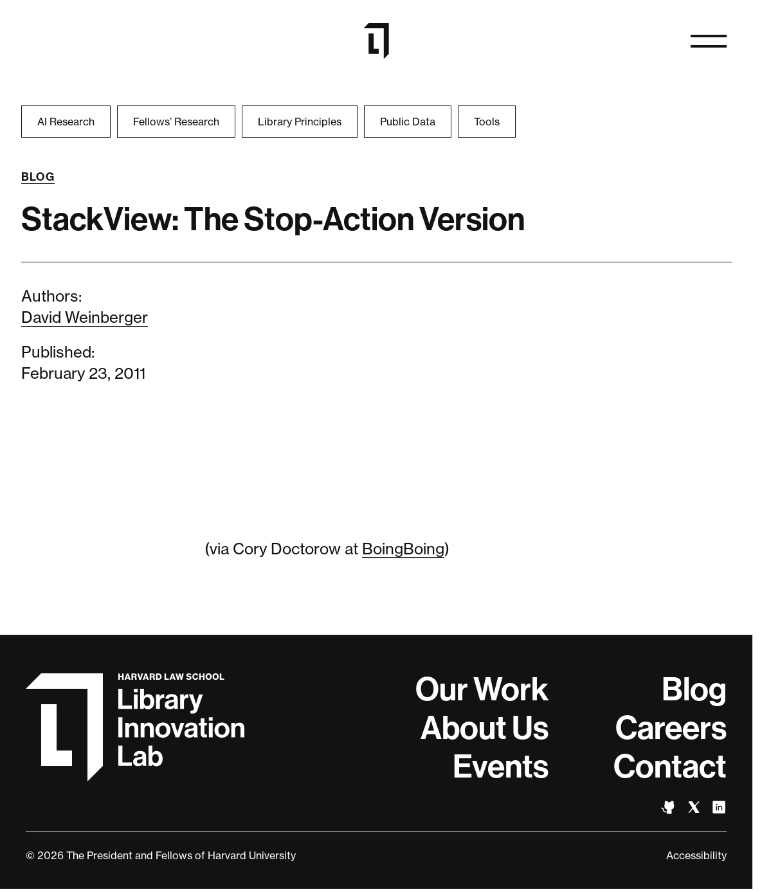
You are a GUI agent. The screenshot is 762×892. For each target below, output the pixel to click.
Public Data (407, 121)
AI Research (66, 121)
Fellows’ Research (176, 121)
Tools (487, 121)
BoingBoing (403, 549)
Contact (670, 766)
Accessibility (696, 855)
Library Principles (299, 121)
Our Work (482, 689)
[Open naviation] (709, 41)
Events (501, 766)
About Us (485, 728)
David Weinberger (84, 317)
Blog (38, 177)
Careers (671, 728)
